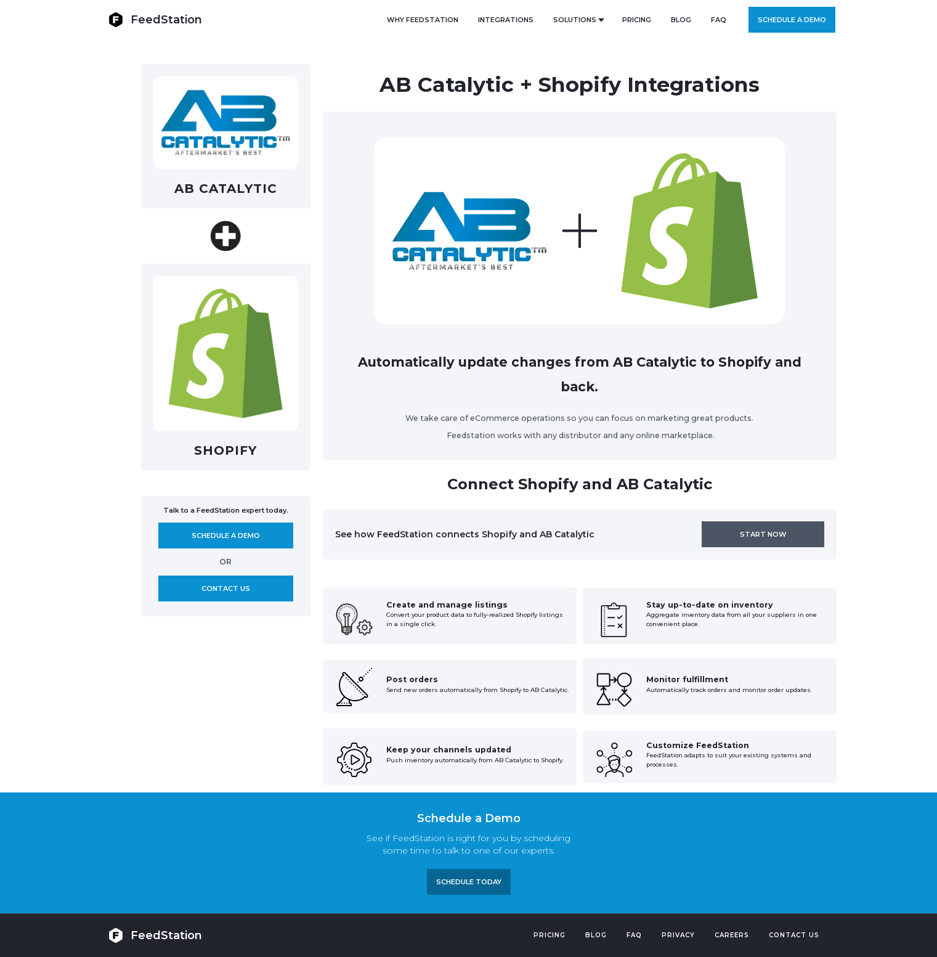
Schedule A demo (226, 535)
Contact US (794, 935)
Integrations (505, 19)
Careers (732, 935)
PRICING (636, 19)
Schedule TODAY (468, 882)
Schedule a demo (792, 19)
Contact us (225, 588)
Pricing (549, 935)
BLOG (681, 19)
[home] (155, 19)
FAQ (718, 19)
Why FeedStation (422, 19)
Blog (596, 935)
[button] (577, 19)
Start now (763, 534)
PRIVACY (678, 935)
